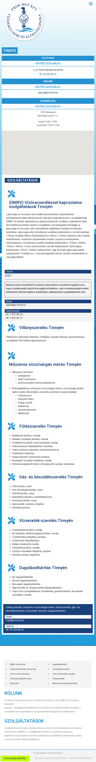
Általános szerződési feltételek (50, 758)
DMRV (8, 275)
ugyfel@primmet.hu (48, 92)
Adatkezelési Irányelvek (80, 758)
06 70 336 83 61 (48, 74)
